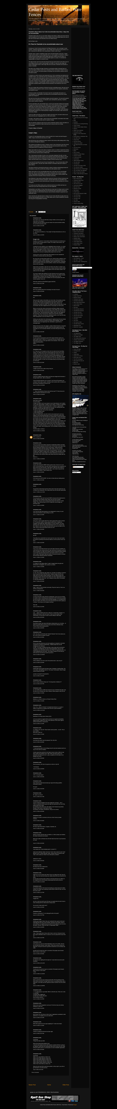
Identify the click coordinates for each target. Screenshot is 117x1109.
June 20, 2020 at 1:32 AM (38, 723)
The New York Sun (77, 312)
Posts (75, 467)
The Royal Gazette (77, 317)
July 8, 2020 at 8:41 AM (38, 1069)
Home (49, 1085)
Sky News (75, 307)
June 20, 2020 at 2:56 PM (38, 768)
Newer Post (32, 1085)
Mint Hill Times (76, 186)
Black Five (75, 362)
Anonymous (36, 435)
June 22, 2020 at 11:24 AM (39, 881)
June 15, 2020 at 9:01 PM (38, 331)
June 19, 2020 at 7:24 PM (38, 693)
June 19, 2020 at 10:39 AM (39, 654)
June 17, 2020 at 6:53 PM (38, 542)
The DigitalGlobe (77, 333)
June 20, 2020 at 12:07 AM (39, 710)
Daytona (75, 128)
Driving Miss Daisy (77, 132)
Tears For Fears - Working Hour (80, 261)
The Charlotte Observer (78, 309)
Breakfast (75, 122)
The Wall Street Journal (78, 323)
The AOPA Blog (76, 195)
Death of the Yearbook (78, 130)
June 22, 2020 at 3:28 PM (38, 927)
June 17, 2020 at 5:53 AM (38, 472)
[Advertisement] (49, 1080)
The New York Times (77, 313)
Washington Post (77, 325)
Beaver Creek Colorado (78, 231)
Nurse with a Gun (77, 357)
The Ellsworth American (78, 310)
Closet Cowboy (76, 125)
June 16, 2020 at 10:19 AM (39, 385)
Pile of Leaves (76, 152)
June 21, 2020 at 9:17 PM (38, 796)
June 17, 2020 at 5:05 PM (38, 529)
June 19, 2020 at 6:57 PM (38, 683)
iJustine (75, 352)
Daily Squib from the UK (78, 360)
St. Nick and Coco (77, 157)
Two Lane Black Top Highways (80, 170)
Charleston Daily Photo (78, 180)
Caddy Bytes (76, 354)
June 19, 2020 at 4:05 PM (38, 675)
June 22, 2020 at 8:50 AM (38, 860)
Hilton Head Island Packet (79, 302)
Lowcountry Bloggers (78, 185)
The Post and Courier (78, 315)
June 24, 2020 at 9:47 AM (38, 1033)
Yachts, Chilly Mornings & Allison (80, 173)
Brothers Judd (76, 364)
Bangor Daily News (77, 295)
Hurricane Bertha (77, 141)
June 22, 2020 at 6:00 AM (38, 811)
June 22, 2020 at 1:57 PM (38, 892)
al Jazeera (75, 294)
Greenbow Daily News (78, 300)
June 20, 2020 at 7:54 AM (38, 734)
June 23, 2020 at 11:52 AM (39, 973)
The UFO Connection (78, 359)
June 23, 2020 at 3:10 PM (38, 999)
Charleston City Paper (78, 299)
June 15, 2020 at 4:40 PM (38, 234)
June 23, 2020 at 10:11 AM (39, 963)
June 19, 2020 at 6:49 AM (38, 637)
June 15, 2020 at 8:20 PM (38, 291)
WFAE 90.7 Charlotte (78, 327)
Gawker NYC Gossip (77, 355)
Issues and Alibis (77, 349)
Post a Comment (35, 1072)
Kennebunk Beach (77, 239)
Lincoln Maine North (77, 241)
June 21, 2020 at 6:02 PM (38, 788)
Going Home (76, 139)
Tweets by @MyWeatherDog (78, 88)
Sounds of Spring (77, 155)
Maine (74, 150)
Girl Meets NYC (76, 350)
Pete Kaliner (76, 190)
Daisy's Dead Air (77, 182)
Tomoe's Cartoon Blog (78, 203)
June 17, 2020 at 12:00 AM (39, 458)
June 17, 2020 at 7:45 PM (38, 557)
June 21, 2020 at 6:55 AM (38, 776)
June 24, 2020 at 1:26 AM (38, 1025)
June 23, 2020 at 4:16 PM (38, 1008)
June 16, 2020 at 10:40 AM (39, 394)
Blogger (75, 1104)
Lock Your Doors (77, 147)
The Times (75, 320)
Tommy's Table (76, 201)
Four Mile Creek (76, 138)
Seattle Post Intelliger (78, 334)
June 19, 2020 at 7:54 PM (38, 701)
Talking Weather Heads (78, 160)
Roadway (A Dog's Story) (78, 154)
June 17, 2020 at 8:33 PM (38, 581)
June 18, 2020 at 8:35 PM (38, 617)
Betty (74, 120)
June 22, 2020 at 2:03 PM (38, 907)
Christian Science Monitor (79, 339)
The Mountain (76, 163)
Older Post (66, 1085)
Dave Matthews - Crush (78, 258)
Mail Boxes (75, 149)
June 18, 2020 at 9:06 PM (38, 627)
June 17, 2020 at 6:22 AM (38, 480)
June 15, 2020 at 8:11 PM (38, 283)
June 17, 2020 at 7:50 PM (38, 566)
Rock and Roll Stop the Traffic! (80, 193)
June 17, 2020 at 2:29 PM (38, 505)
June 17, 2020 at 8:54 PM (38, 590)
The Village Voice (77, 336)
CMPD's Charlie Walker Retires (80, 127)
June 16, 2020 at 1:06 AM (38, 345)
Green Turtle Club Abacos (79, 235)
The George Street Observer (79, 338)
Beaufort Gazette (77, 297)
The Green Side (76, 196)
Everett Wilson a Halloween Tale (80, 136)
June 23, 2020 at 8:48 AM (38, 953)
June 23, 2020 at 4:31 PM (38, 1017)
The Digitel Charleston (78, 341)
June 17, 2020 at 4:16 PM (38, 514)
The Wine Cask (76, 198)
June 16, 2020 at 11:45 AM (39, 430)
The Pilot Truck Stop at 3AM (79, 165)
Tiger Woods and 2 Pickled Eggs (80, 168)
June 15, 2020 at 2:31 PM (38, 225)
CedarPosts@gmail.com (77, 112)
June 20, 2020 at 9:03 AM (38, 758)
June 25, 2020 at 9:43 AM (38, 1049)
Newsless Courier (77, 188)
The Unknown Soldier (78, 167)
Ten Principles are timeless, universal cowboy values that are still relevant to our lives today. (79, 96)
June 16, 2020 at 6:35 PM (38, 438)
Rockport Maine (76, 244)
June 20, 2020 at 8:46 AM (38, 742)
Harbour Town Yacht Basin (79, 236)
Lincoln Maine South (77, 243)
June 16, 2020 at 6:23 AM (38, 362)
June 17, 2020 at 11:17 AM (39, 492)
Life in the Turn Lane (77, 183)
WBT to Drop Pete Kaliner (79, 172)
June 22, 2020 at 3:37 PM (38, 937)
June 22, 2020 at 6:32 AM (38, 828)
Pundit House (76, 191)
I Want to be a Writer (77, 143)
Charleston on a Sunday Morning (80, 123)
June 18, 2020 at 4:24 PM (38, 606)
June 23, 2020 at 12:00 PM (39, 985)
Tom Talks (75, 200)
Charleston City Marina (78, 233)
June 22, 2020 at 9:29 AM (38, 868)
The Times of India (77, 322)
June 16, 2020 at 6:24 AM (38, 370)
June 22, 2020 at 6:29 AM (38, 820)
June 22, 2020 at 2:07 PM (38, 915)
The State (75, 318)
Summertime (76, 158)
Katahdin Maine (76, 238)
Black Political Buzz (77, 178)
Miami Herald (76, 305)
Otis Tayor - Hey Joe (77, 259)
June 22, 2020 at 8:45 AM (38, 843)
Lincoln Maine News (77, 304)
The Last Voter (76, 162)
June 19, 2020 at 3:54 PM (38, 662)
